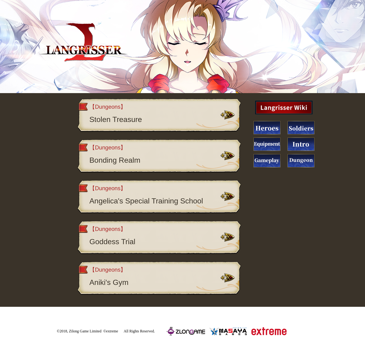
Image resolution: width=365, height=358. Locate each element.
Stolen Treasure (115, 119)
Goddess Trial (112, 241)
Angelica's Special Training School (146, 201)
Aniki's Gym (108, 282)
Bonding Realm (114, 160)
